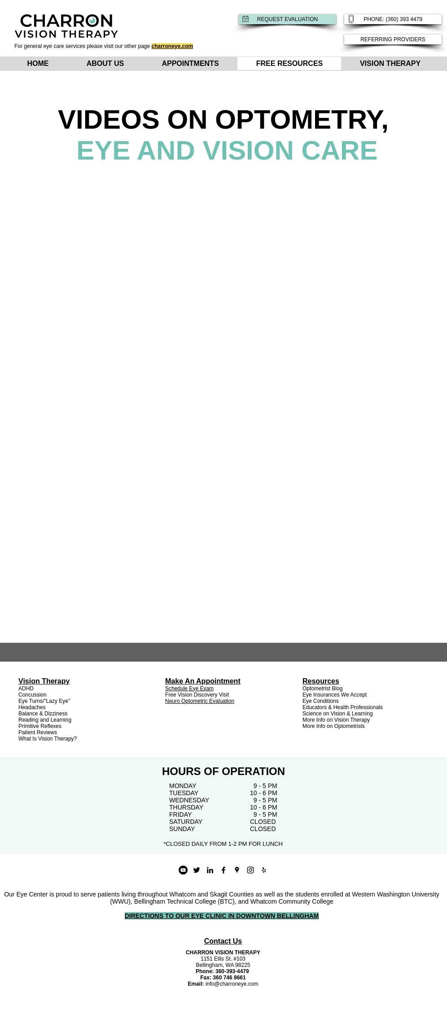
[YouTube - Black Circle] (183, 870)
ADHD (26, 688)
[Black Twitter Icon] (196, 870)
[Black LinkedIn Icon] (210, 870)
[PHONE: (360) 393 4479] (393, 19)
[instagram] (250, 870)
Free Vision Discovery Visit (197, 695)
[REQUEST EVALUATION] (287, 19)
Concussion (32, 695)
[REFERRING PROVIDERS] (393, 39)
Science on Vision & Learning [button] (337, 713)
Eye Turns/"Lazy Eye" (44, 701)
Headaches (32, 707)
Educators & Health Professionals (342, 707)
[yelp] (263, 870)
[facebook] (223, 870)
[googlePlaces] (236, 870)
